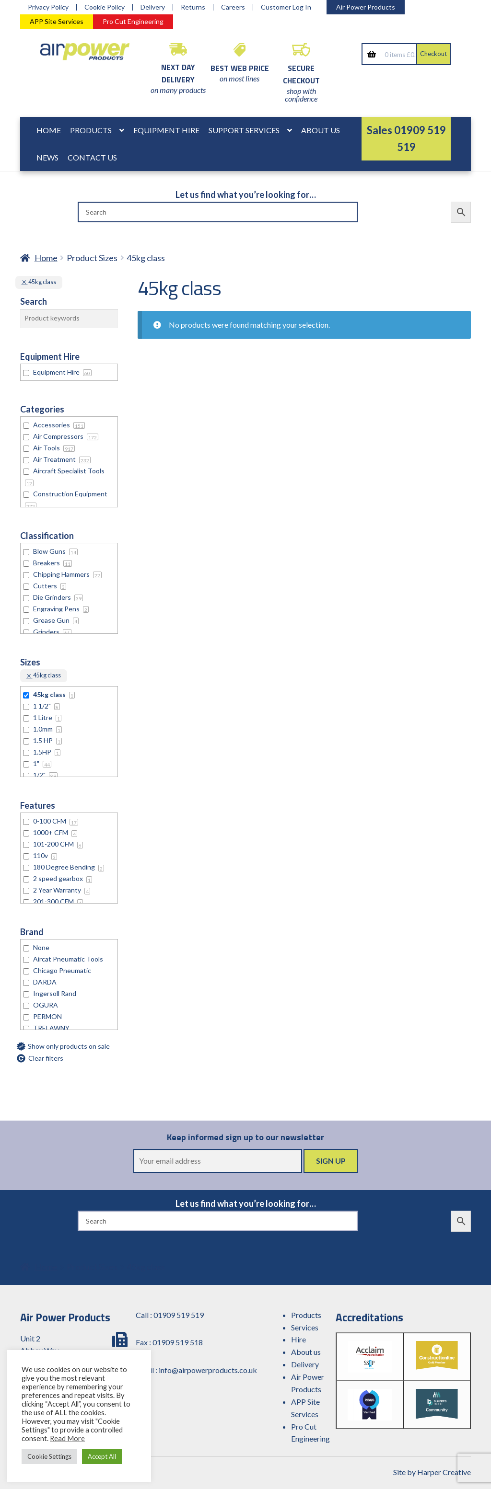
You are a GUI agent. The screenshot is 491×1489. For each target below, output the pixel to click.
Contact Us (92, 157)
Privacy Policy (48, 7)
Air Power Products (365, 7)
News (47, 157)
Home (48, 130)
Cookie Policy (104, 7)
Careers (233, 7)
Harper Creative (444, 1472)
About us (306, 1351)
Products (91, 130)
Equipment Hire (166, 130)
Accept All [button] (102, 1456)
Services (304, 1327)
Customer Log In (286, 7)
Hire (298, 1339)
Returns (193, 7)
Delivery (152, 7)
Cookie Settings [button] (49, 1456)
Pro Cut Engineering (133, 21)
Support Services (244, 130)
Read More (67, 1438)
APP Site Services (56, 21)
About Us (320, 130)
